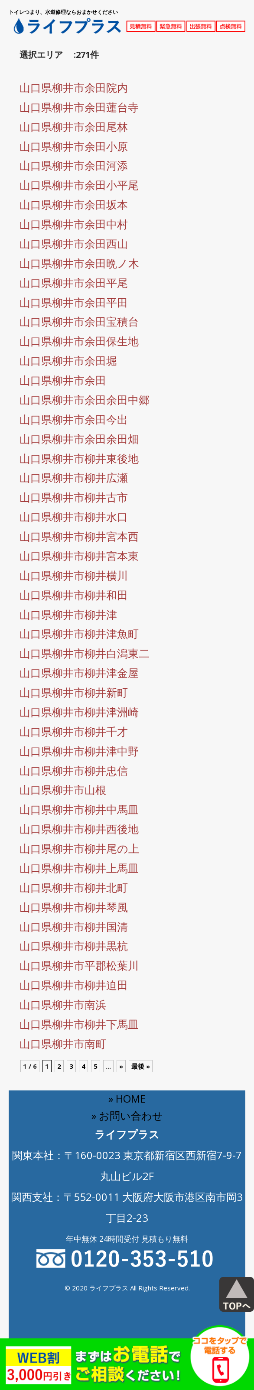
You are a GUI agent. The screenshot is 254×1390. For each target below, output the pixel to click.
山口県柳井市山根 (63, 789)
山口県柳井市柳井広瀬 (74, 477)
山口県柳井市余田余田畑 (79, 438)
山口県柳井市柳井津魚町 (79, 633)
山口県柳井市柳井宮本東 (79, 555)
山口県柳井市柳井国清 (74, 926)
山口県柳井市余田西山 (74, 243)
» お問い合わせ (127, 1115)
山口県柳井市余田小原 (74, 146)
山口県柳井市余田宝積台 (79, 321)
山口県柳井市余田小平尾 (79, 184)
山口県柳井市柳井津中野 (79, 750)
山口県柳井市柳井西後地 (79, 828)
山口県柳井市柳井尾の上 (79, 848)
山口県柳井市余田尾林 (74, 126)
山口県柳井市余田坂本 (74, 204)
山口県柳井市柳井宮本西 (79, 536)
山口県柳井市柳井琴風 (74, 907)
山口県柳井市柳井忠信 (74, 770)
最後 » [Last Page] (140, 1066)
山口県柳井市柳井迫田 (74, 984)
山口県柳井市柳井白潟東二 (85, 653)
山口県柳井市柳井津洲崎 (79, 711)
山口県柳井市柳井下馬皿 (79, 1024)
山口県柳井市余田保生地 (79, 340)
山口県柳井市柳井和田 (74, 594)
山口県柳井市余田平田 (74, 302)
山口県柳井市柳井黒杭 (74, 945)
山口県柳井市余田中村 (74, 224)
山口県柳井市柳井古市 (74, 497)
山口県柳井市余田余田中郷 (85, 399)
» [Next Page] (121, 1066)
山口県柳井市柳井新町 (74, 692)
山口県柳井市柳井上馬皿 (79, 867)
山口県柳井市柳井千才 (74, 731)
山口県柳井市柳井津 (68, 614)
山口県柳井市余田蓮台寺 (79, 107)
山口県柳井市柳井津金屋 (79, 672)
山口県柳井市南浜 (63, 1004)
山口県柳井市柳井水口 (74, 516)
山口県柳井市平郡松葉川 (79, 965)
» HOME (127, 1098)
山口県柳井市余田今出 (74, 419)
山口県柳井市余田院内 (74, 87)
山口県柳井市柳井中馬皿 (79, 809)
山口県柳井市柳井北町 (74, 887)
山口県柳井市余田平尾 (74, 282)
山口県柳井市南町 (63, 1043)
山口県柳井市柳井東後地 (79, 458)
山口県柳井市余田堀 (68, 360)
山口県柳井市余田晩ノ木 (79, 263)
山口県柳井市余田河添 (74, 165)
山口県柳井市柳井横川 (74, 575)
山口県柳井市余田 (63, 380)
